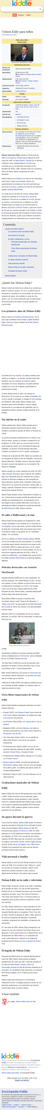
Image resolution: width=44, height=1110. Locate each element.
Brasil (16, 842)
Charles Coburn (12, 758)
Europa (7, 718)
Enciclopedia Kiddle (15, 1091)
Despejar (36, 9)
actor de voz (33, 107)
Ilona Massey (24, 728)
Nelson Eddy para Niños (10, 1073)
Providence (22, 74)
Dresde (9, 474)
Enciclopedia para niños (9, 35)
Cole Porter (7, 715)
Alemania (16, 474)
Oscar (26, 586)
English (28, 15)
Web (14, 15)
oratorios (27, 381)
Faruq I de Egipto (19, 844)
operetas (32, 461)
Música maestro (9, 762)
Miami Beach (22, 81)
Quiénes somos (26, 1105)
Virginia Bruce (31, 721)
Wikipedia (16, 1101)
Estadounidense (21, 91)
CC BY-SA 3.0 (34, 1095)
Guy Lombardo (27, 941)
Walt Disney (8, 508)
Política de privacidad (8, 1107)
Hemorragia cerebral (22, 85)
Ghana (21, 842)
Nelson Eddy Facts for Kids (26, 1001)
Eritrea (27, 842)
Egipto (33, 842)
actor (17, 109)
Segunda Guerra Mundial (26, 825)
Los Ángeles (6, 526)
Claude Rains (15, 752)
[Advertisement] (22, 23)
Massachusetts (7, 325)
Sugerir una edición (22, 1080)
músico (31, 105)
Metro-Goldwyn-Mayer (26, 539)
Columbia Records (23, 117)
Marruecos (35, 844)
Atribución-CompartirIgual (17, 1067)
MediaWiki (5, 1103)
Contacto (21, 1107)
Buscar (40, 9)
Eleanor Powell (23, 712)
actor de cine (24, 107)
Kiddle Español (6, 1105)
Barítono (18, 114)
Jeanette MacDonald (14, 189)
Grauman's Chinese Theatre (18, 207)
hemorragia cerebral (9, 967)
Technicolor (25, 656)
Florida (30, 81)
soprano (21, 187)
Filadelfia (34, 396)
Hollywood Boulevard (24, 136)
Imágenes (21, 15)
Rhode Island (30, 74)
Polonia (23, 831)
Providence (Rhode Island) (23, 317)
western (6, 724)
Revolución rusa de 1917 (12, 733)
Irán (28, 844)
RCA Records (21, 123)
